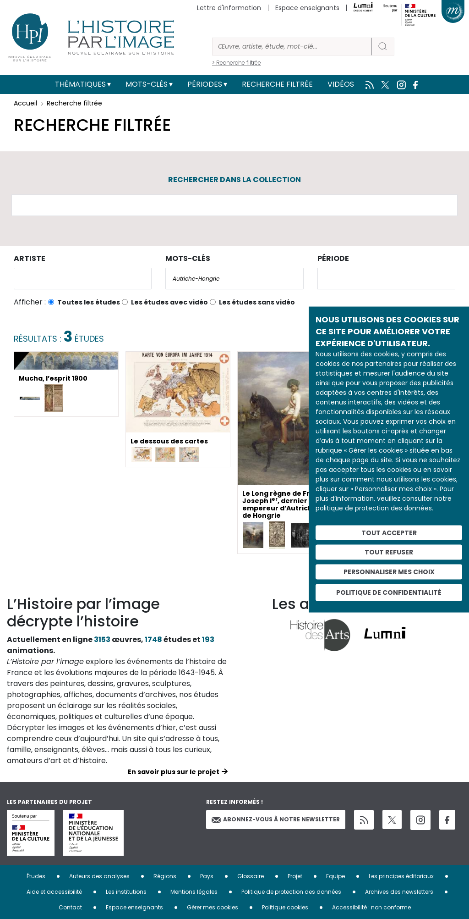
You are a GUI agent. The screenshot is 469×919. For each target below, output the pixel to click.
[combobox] (83, 278)
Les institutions (126, 892)
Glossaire (250, 876)
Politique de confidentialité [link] (389, 592)
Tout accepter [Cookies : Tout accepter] (389, 532)
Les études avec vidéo (169, 302)
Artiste (29, 258)
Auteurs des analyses (99, 876)
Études (36, 876)
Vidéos (340, 84)
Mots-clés (146, 84)
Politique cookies (285, 907)
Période (333, 258)
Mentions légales (194, 892)
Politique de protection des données (291, 892)
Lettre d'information (229, 8)
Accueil (25, 103)
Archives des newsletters (399, 892)
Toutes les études (88, 302)
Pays (206, 876)
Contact (70, 907)
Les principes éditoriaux (401, 876)
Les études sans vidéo (257, 302)
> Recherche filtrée (236, 62)
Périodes (204, 84)
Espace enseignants (307, 8)
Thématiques (80, 84)
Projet (295, 876)
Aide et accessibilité (54, 892)
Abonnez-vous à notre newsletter (276, 819)
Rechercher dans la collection (234, 179)
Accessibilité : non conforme (371, 907)
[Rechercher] (291, 46)
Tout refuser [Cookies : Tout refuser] (389, 552)
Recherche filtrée (277, 84)
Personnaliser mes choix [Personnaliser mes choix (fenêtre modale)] (389, 571)
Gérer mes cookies (212, 907)
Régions (164, 876)
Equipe (335, 876)
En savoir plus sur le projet (173, 771)
